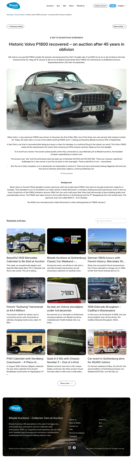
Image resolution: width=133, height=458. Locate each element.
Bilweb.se (80, 6)
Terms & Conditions (77, 433)
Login (113, 6)
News (71, 6)
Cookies (72, 443)
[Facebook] (74, 447)
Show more (66, 383)
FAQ (71, 429)
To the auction (66, 173)
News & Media (20, 14)
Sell (64, 6)
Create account (100, 6)
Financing (73, 439)
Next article (119, 26)
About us (72, 420)
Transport (73, 436)
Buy (58, 6)
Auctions (50, 6)
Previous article (15, 26)
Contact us (73, 426)
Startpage (10, 14)
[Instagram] (69, 447)
